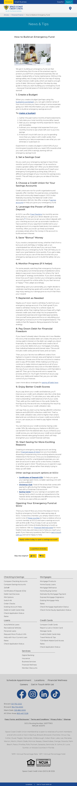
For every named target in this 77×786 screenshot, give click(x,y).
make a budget (27, 113)
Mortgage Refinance (48, 588)
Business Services (29, 662)
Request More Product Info (15, 634)
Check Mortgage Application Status (54, 607)
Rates (6, 616)
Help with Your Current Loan (15, 637)
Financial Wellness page (43, 528)
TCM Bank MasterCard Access (52, 641)
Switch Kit (8, 600)
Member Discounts (29, 668)
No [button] (42, 556)
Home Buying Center (48, 591)
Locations (39, 680)
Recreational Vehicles (12, 628)
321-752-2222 (16, 704)
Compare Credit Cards (49, 625)
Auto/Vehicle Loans (11, 625)
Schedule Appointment (19, 680)
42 (25, 218)
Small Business (20, 2)
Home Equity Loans (48, 584)
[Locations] (70, 8)
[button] (40, 719)
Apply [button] (68, 2)
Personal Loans (10, 631)
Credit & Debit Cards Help (50, 634)
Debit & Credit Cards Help (14, 610)
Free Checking (36, 214)
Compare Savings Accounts (15, 584)
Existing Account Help (13, 607)
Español (60, 2)
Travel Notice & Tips (48, 637)
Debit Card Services (11, 594)
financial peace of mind (30, 452)
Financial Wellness (29, 665)
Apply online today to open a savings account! (38, 539)
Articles (6, 15)
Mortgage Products (48, 581)
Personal (8, 2)
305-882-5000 (20, 710)
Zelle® (6, 588)
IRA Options (8, 597)
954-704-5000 (17, 707)
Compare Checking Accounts (15, 581)
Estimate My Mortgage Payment (53, 594)
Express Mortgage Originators (52, 597)
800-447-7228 (22, 713)
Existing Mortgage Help (49, 600)
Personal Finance (17, 15)
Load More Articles (38, 549)
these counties (34, 518)
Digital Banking (28, 655)
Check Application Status (14, 613)
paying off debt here (50, 383)
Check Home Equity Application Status (55, 610)
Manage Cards (45, 631)
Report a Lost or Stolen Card (51, 628)
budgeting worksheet (25, 102)
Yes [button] (32, 556)
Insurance (26, 658)
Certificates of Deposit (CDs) (15, 591)
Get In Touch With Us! (42, 684)
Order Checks (9, 604)
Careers (24, 684)
